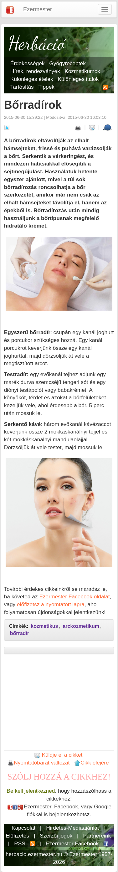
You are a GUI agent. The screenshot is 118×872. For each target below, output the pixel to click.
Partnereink (97, 836)
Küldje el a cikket (58, 755)
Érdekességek (27, 63)
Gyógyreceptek (67, 63)
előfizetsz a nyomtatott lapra (51, 604)
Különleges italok (78, 79)
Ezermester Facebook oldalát (74, 596)
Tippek (46, 87)
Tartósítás (22, 87)
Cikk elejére (91, 762)
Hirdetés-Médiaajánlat (72, 828)
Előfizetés (17, 836)
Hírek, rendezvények (35, 71)
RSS (19, 843)
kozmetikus (44, 626)
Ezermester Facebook (72, 843)
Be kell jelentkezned (31, 791)
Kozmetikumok (82, 71)
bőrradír (19, 633)
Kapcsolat (23, 828)
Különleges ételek (31, 79)
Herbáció (37, 43)
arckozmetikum (81, 626)
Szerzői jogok (56, 836)
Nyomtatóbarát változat (38, 762)
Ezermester (37, 9)
